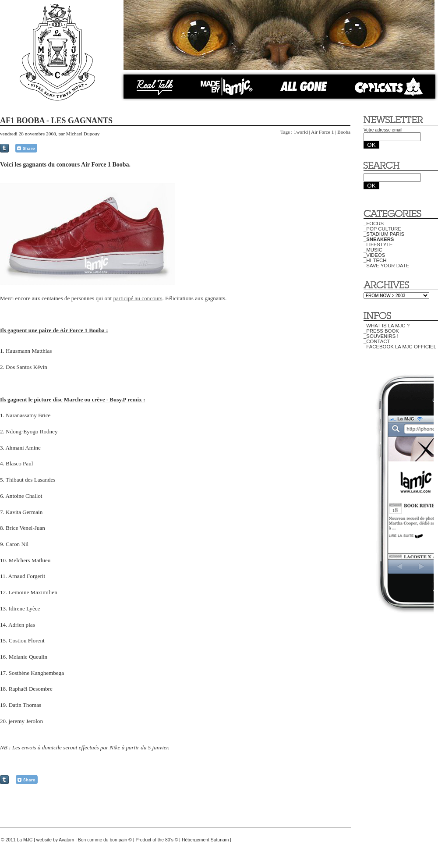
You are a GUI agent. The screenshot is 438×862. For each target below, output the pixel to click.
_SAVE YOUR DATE (386, 265)
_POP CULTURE (382, 228)
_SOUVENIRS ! (381, 336)
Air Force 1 (322, 132)
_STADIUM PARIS (384, 234)
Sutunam (220, 839)
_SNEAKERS (379, 239)
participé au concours (137, 298)
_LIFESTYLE (378, 244)
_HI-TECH (375, 260)
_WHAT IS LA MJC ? (387, 325)
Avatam (66, 839)
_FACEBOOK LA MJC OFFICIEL (400, 346)
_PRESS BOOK (381, 330)
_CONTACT (377, 341)
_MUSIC (373, 249)
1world (300, 132)
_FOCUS (374, 223)
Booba (343, 132)
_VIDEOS (374, 255)
